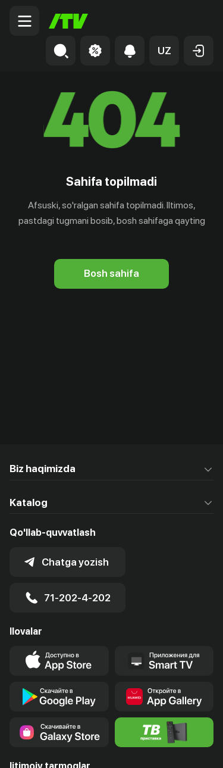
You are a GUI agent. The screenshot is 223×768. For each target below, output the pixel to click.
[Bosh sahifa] (68, 21)
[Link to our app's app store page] (59, 661)
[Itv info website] (164, 732)
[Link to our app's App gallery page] (164, 696)
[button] (164, 50)
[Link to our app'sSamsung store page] (59, 732)
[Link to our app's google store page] (59, 696)
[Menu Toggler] (24, 21)
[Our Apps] (164, 661)
